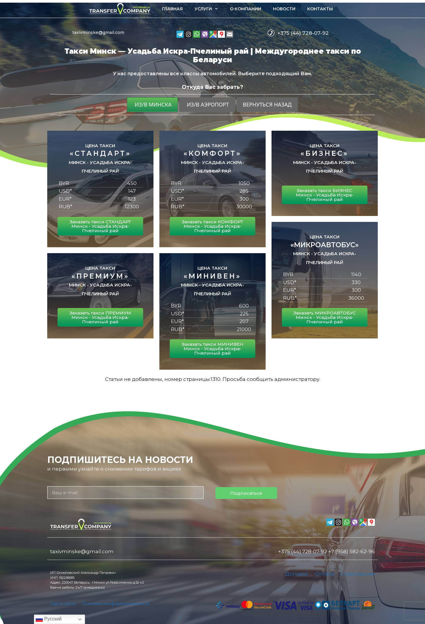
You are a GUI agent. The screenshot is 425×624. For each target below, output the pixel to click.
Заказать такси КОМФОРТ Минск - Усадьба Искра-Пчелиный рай (212, 226)
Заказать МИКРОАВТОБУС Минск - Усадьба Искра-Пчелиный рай (324, 317)
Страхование (357, 574)
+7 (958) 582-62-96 (351, 551)
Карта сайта (63, 603)
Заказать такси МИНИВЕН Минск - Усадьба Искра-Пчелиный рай (212, 348)
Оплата (324, 574)
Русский (49, 619)
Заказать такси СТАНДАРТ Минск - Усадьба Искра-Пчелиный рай (100, 226)
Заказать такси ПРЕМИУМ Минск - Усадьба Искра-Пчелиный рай (100, 317)
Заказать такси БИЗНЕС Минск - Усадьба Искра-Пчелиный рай (325, 195)
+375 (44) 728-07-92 (303, 33)
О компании (245, 9)
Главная (172, 9)
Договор (296, 574)
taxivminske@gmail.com (98, 32)
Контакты (320, 9)
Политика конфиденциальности (115, 603)
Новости (284, 9)
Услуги (209, 9)
